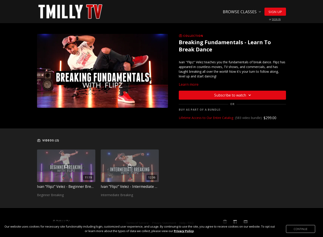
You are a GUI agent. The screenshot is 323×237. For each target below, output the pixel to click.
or (275, 19)
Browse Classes (242, 11)
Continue (301, 229)
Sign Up (275, 11)
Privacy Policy (184, 231)
